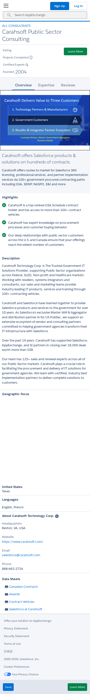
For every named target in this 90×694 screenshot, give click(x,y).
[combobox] (45, 15)
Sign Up (59, 6)
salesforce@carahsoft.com (21, 555)
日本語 (8, 651)
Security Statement (16, 636)
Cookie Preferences (16, 667)
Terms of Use (12, 644)
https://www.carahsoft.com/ (22, 542)
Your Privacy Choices (21, 674)
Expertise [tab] (46, 85)
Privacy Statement (16, 628)
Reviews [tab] (68, 85)
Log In (78, 6)
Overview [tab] (23, 85)
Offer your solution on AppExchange (27, 621)
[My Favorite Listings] (5, 7)
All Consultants (16, 26)
